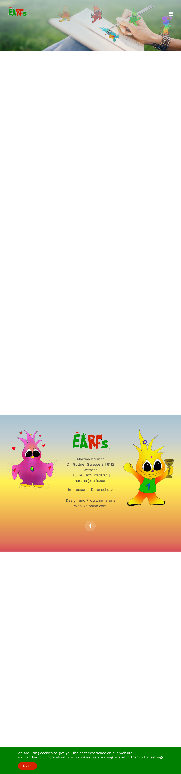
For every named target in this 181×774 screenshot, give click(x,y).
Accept (27, 766)
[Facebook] (90, 526)
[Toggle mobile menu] (171, 13)
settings (157, 757)
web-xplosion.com (90, 506)
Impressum (77, 489)
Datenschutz (102, 489)
